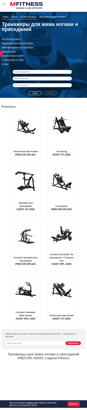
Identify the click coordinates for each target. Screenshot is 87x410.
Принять (73, 404)
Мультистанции (9, 51)
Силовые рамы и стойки (13, 60)
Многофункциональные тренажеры (18, 47)
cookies (30, 403)
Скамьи (5, 64)
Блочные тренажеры (11, 39)
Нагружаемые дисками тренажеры (17, 43)
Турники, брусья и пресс (13, 56)
